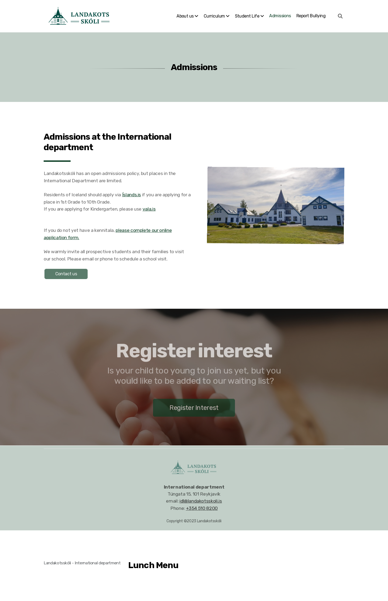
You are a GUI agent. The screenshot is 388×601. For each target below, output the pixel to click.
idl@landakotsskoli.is (200, 501)
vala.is (149, 209)
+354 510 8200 (202, 508)
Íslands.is (131, 194)
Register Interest (194, 409)
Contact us (67, 273)
